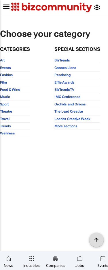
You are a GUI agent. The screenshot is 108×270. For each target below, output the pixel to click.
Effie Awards (64, 82)
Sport (4, 104)
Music (5, 97)
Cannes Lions (65, 68)
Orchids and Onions (70, 104)
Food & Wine (10, 90)
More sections (65, 126)
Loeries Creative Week (72, 119)
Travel (4, 119)
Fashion (6, 75)
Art (2, 60)
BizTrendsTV (64, 90)
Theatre (6, 111)
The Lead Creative (68, 111)
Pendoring (62, 75)
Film (3, 82)
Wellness (7, 133)
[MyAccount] (98, 7)
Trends (5, 126)
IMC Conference (67, 97)
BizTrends (62, 60)
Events (5, 68)
